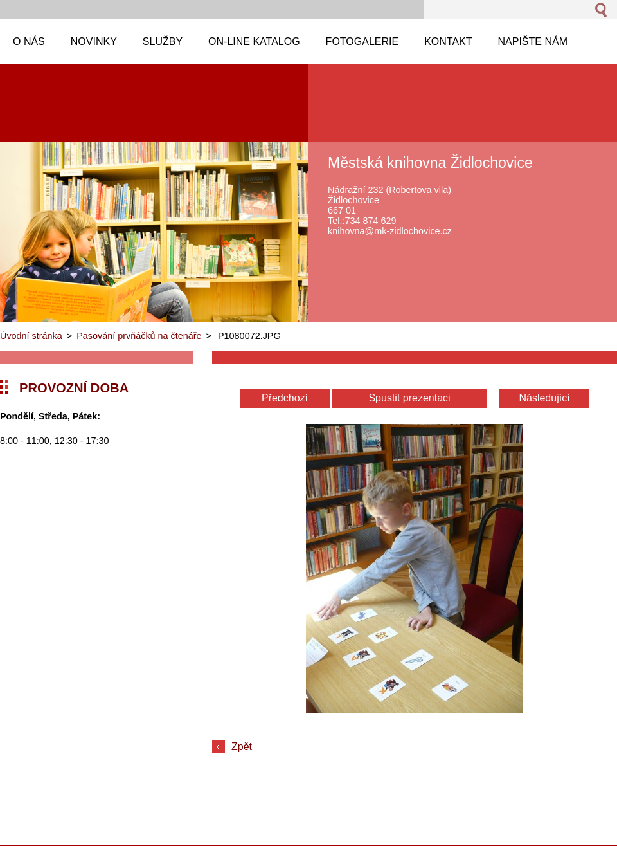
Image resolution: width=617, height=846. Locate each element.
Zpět (241, 746)
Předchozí (285, 397)
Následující (544, 397)
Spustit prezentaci (409, 397)
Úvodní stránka (31, 336)
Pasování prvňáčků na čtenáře (138, 336)
